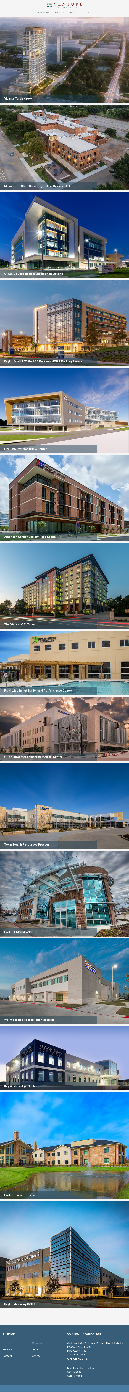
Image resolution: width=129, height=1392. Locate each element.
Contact (7, 1356)
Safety (36, 1356)
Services (59, 12)
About (36, 1349)
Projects (37, 1343)
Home (6, 1343)
